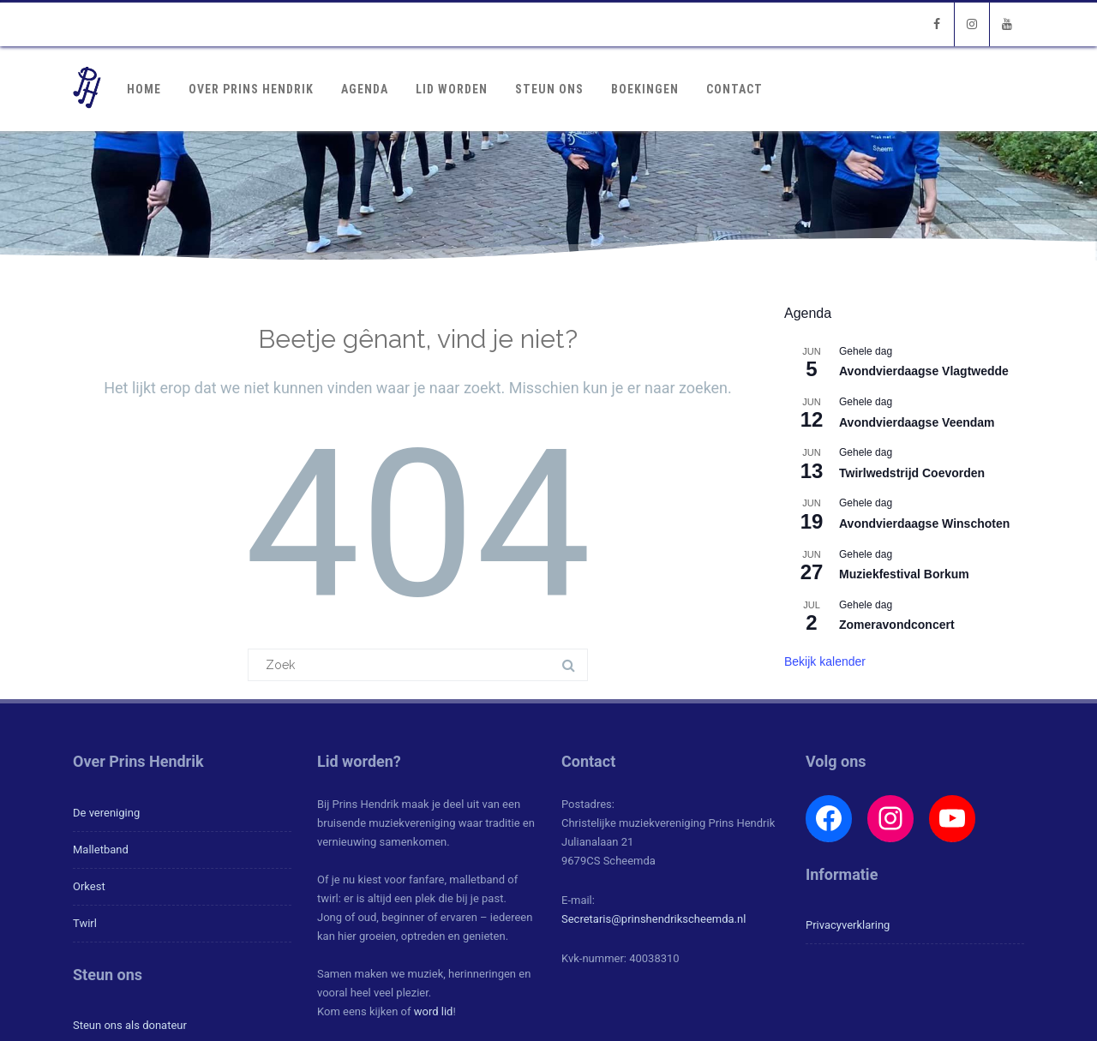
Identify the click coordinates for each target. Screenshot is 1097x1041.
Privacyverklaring (848, 924)
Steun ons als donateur (130, 1025)
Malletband (101, 849)
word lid (433, 1011)
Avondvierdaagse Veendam (917, 422)
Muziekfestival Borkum (904, 574)
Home (144, 89)
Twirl (85, 923)
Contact (734, 89)
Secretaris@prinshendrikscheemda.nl (653, 918)
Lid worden (452, 89)
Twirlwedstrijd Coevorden (912, 473)
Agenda (364, 89)
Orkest (89, 886)
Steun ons (549, 89)
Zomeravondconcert (897, 624)
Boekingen (645, 89)
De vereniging (106, 812)
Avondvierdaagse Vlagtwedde (924, 371)
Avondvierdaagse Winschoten (924, 523)
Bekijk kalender (825, 661)
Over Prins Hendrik (251, 89)
